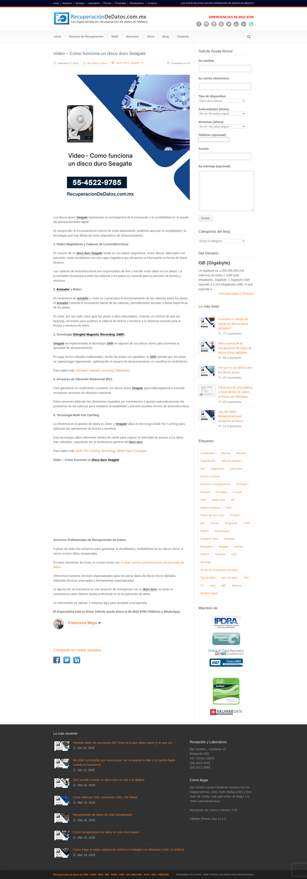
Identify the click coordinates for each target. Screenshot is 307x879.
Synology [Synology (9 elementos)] (205, 562)
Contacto (152, 3)
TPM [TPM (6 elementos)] (245, 577)
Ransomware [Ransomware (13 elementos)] (222, 531)
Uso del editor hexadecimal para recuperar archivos (230, 416)
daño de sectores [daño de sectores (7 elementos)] (231, 460)
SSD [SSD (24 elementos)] (234, 554)
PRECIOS (163, 874)
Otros (151, 36)
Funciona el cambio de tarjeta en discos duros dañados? (233, 323)
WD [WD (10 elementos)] (224, 585)
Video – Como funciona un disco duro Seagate (99, 53)
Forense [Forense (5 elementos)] (205, 492)
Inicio (56, 3)
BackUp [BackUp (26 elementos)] (225, 453)
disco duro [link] (83, 253)
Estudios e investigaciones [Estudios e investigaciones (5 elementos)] (215, 484)
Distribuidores (137, 3)
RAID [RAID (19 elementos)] (246, 523)
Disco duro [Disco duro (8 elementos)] (236, 468)
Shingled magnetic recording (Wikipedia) (103, 370)
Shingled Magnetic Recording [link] (94, 334)
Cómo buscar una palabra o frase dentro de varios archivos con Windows (235, 392)
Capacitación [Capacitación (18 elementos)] (207, 460)
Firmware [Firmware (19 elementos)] (241, 484)
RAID (115, 36)
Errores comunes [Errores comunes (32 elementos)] (210, 476)
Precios (108, 3)
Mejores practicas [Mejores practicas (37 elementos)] (210, 507)
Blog (165, 36)
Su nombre (226, 65)
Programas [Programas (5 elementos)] (231, 523)
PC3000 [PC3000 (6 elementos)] (235, 515)
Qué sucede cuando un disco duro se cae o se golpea (108, 779)
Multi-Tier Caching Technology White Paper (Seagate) (111, 451)
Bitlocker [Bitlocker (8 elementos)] (241, 453)
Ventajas (79, 3)
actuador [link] (82, 298)
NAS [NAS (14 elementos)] (229, 507)
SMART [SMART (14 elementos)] (204, 554)
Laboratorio (94, 3)
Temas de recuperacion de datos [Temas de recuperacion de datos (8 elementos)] (218, 570)
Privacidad (120, 3)
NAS (100, 874)
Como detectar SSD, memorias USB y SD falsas (105, 797)
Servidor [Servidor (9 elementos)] (238, 546)
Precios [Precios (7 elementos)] (214, 523)
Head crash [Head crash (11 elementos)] (218, 499)
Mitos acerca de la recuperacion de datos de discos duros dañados (235, 348)
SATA (114, 874)
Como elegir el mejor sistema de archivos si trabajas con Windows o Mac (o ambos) (128, 849)
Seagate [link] (82, 217)
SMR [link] (120, 334)
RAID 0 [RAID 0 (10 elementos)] (204, 531)
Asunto (226, 153)
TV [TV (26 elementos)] (202, 585)
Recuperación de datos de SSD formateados (102, 814)
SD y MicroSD (134, 874)
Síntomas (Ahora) (226, 124)
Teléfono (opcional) (213, 137)
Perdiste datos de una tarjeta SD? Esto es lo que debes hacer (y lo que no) (122, 742)
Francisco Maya (98, 63)
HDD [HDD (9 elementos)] (203, 499)
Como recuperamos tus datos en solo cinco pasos (106, 832)
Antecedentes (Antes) (226, 112)
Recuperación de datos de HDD (70, 874)
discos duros (122, 63)
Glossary (247, 293)
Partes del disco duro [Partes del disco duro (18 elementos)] (212, 515)
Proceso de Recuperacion (86, 36)
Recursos (132, 36)
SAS (153, 874)
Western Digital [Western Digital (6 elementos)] (209, 593)
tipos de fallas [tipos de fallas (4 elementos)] (229, 577)
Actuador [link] (63, 289)
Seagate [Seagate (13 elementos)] (223, 546)
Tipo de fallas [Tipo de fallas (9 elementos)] (208, 577)
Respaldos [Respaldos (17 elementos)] (206, 546)
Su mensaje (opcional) (226, 188)
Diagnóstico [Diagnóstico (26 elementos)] (217, 468)
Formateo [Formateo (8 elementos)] (221, 492)
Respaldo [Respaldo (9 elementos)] (229, 538)
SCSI (146, 874)
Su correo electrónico (226, 83)
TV (142, 63)
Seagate (135, 63)
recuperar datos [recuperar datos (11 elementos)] (209, 538)
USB (121, 874)
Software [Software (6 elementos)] (220, 554)
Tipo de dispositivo (226, 99)
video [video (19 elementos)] (213, 585)
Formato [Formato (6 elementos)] (237, 492)
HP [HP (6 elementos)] (233, 499)
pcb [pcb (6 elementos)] (202, 523)
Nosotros (67, 3)
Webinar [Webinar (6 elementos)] (236, 585)
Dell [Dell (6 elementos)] (202, 468)
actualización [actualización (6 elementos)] (207, 453)
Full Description (229, 293)
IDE (107, 874)
